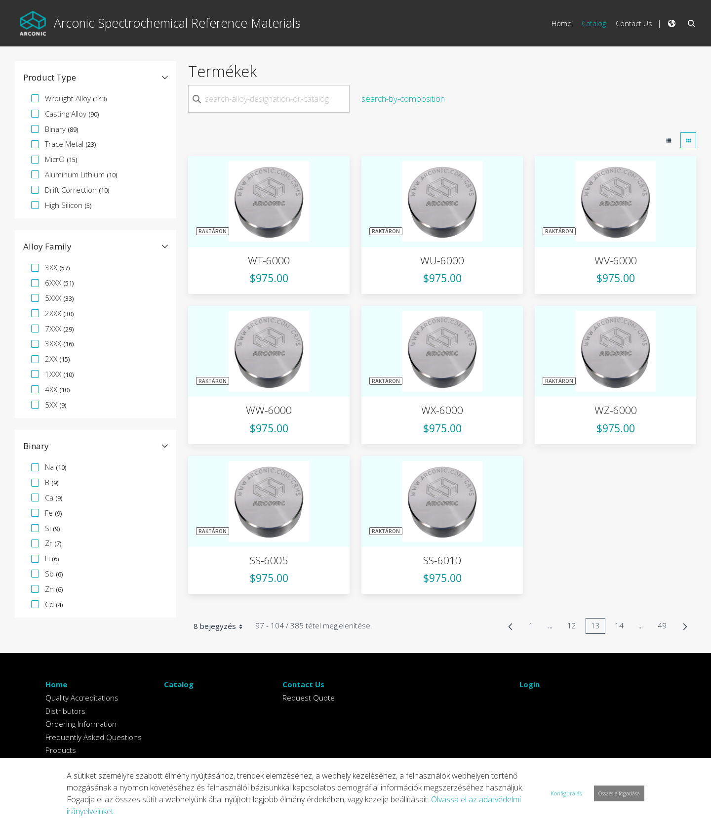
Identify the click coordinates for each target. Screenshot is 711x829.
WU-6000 (442, 260)
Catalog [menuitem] (594, 23)
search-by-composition (403, 98)
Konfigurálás (566, 793)
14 (622, 627)
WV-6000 (615, 260)
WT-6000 (269, 260)
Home (56, 684)
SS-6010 (442, 560)
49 (665, 627)
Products (60, 750)
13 (598, 627)
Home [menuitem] (562, 23)
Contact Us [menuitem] (634, 23)
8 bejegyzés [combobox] (221, 626)
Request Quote (308, 698)
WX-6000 (442, 410)
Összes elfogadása (619, 793)
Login (529, 684)
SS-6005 (269, 560)
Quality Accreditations (81, 698)
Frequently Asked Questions (93, 737)
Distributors (65, 711)
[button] (95, 77)
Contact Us (303, 684)
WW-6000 (269, 410)
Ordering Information (81, 724)
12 (574, 627)
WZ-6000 (615, 410)
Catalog (179, 684)
